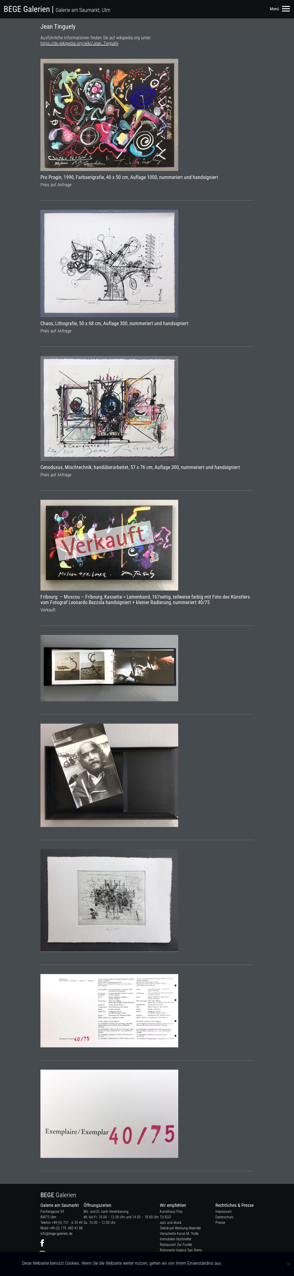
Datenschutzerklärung (257, 1263)
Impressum (223, 1211)
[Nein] (288, 1264)
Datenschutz (224, 1217)
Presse (220, 1222)
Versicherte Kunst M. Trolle (179, 1233)
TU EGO (165, 1217)
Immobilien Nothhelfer (176, 1239)
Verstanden (232, 1263)
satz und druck (170, 1222)
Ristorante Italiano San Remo (181, 1250)
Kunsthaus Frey (171, 1211)
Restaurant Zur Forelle (176, 1244)
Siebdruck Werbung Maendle (180, 1228)
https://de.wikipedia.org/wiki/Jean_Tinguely (79, 43)
